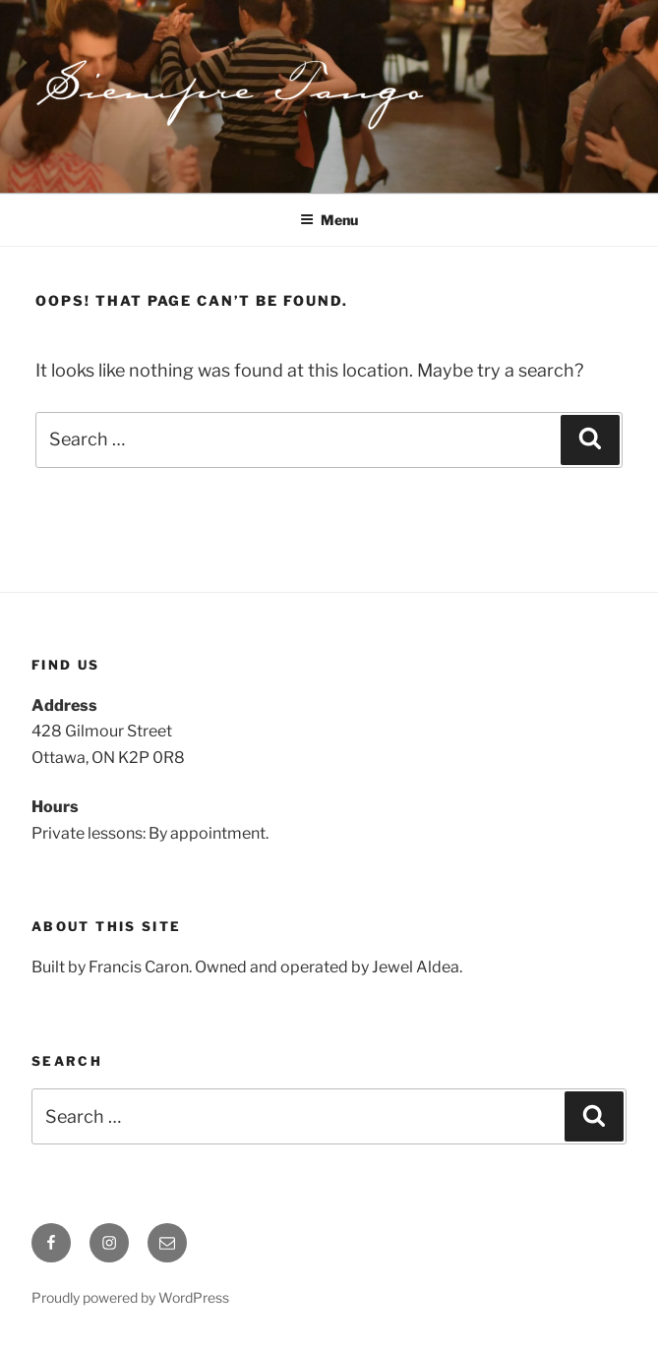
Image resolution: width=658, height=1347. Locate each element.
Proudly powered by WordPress (130, 1297)
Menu (329, 219)
